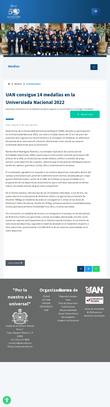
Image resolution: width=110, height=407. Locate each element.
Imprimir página (15, 263)
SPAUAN (46, 303)
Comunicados (33, 83)
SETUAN (46, 299)
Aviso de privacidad (94, 308)
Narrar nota (85, 114)
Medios (13, 66)
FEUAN (46, 296)
